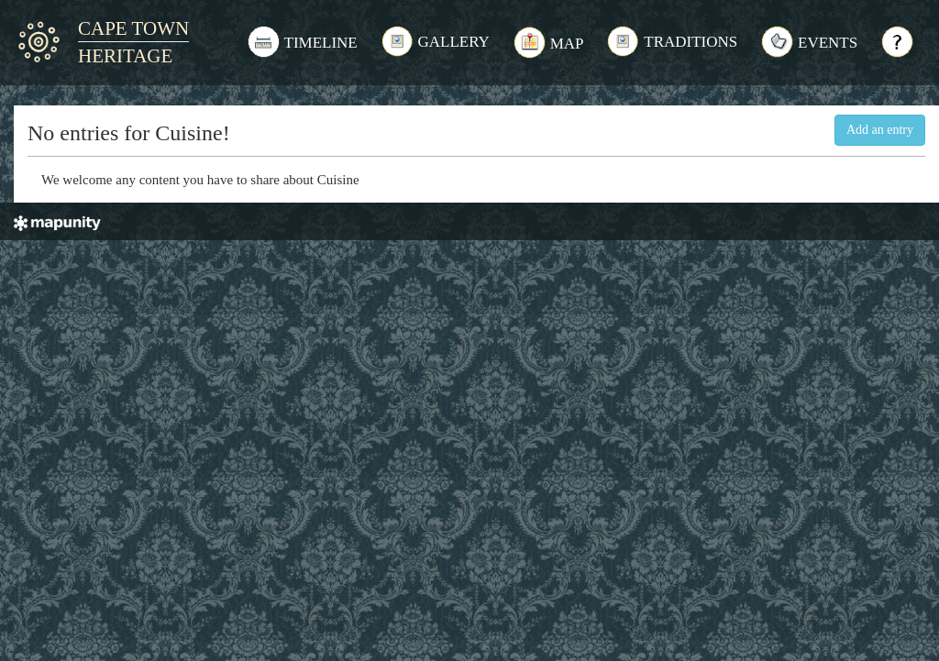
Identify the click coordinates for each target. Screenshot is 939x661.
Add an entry (879, 130)
